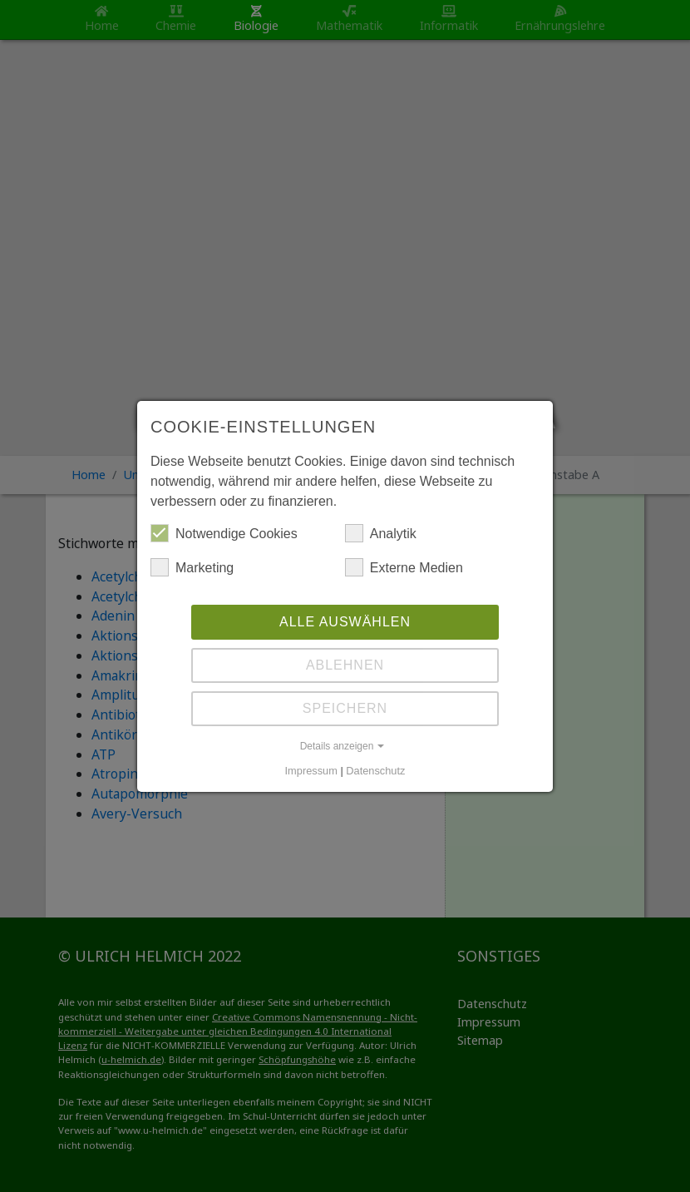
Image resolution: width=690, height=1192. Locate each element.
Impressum (311, 770)
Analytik (380, 533)
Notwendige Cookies (224, 533)
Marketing (192, 567)
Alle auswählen (345, 622)
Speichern (345, 708)
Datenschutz (375, 770)
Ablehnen (345, 665)
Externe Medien (404, 567)
